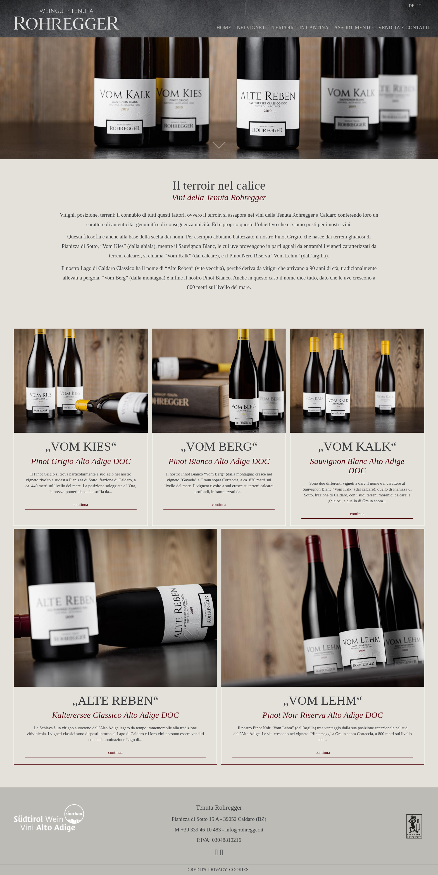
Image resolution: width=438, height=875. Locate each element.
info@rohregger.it (244, 830)
